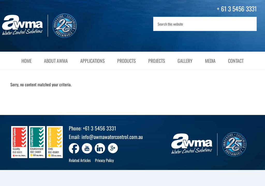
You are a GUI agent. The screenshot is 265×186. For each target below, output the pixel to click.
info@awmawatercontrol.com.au (112, 137)
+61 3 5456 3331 (99, 128)
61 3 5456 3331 (239, 8)
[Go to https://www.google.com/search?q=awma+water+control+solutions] (113, 148)
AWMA (45, 26)
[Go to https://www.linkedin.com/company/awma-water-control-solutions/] (100, 148)
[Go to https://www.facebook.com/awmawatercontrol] (74, 148)
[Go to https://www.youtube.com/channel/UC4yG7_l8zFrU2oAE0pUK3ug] (87, 148)
